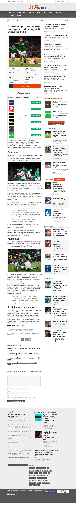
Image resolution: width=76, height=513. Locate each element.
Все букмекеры (56, 122)
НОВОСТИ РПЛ (48, 226)
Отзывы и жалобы (56, 124)
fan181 (28, 333)
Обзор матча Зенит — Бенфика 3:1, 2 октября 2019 (24, 359)
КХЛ (36, 472)
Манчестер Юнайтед (42, 477)
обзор (36, 475)
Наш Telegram (12, 1)
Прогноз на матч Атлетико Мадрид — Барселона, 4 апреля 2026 (60, 149)
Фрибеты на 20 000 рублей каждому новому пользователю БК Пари (50, 420)
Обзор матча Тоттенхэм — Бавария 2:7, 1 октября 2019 (22, 363)
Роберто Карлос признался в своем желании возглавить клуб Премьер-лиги (60, 257)
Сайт (65, 104)
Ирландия (19, 330)
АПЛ (48, 470)
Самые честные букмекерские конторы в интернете (55, 66)
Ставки (19, 16)
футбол (31, 330)
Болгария (12, 330)
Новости (50, 12)
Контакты (28, 1)
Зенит (44, 475)
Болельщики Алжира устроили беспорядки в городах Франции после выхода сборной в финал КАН (59, 336)
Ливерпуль (33, 480)
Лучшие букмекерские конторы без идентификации (55, 25)
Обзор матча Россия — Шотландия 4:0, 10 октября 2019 (22, 354)
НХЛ (49, 475)
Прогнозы (59, 12)
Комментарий (10, 375)
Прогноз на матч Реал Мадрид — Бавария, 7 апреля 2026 (59, 134)
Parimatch (21, 325)
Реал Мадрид (33, 482)
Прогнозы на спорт (50, 128)
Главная (12, 12)
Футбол (27, 79)
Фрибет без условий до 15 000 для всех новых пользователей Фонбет (50, 437)
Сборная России (43, 482)
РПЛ (40, 472)
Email (9, 393)
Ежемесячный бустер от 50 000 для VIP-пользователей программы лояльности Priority (46, 455)
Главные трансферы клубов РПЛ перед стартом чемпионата (60, 268)
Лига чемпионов (47, 472)
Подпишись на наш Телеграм (17, 467)
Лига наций (12, 75)
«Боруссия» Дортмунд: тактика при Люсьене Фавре (23, 349)
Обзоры (11, 16)
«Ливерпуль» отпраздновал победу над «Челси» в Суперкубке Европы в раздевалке (60, 286)
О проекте (16, 492)
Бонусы (31, 12)
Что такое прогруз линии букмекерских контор (53, 87)
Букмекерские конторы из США (55, 35)
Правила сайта (38, 492)
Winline (55, 102)
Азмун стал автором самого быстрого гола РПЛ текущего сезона (60, 299)
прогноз (25, 330)
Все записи (20, 1)
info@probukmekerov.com (20, 420)
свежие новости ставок (17, 426)
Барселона (33, 484)
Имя (8, 389)
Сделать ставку (57, 104)
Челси (39, 484)
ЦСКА (40, 475)
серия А (37, 487)
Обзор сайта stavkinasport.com (55, 76)
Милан (31, 487)
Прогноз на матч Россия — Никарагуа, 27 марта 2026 (60, 164)
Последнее (49, 179)
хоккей (44, 470)
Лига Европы (46, 484)
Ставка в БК (36, 102)
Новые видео (48, 278)
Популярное (60, 179)
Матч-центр (40, 12)
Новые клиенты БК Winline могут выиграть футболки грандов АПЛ (25, 20)
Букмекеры (21, 12)
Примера (32, 477)
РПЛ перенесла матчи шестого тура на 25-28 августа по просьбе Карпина (60, 232)
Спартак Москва (41, 480)
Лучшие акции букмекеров (45, 414)
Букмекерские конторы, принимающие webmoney (53, 45)
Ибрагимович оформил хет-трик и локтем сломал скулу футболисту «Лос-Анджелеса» (60, 311)
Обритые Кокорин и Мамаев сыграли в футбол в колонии (60, 323)
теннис (32, 472)
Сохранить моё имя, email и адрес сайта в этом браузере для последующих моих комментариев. (22, 400)
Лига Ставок (57, 111)
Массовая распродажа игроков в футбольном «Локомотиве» (58, 244)
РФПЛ (31, 475)
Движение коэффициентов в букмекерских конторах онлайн (55, 55)
